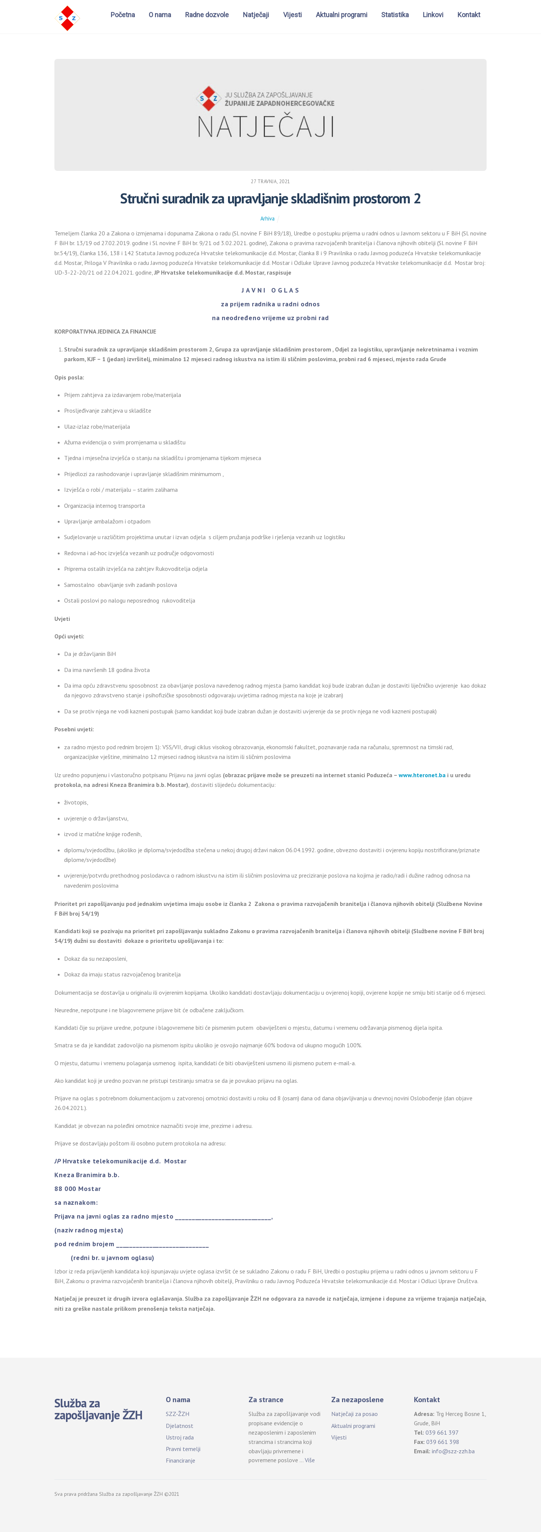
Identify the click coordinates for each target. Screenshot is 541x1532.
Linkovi (433, 15)
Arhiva (267, 218)
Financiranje (180, 1460)
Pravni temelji (183, 1449)
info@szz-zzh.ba (453, 1451)
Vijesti (292, 15)
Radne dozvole (207, 15)
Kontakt (469, 15)
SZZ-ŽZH (177, 1413)
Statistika (395, 15)
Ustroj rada (180, 1437)
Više (310, 1460)
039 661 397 (442, 1432)
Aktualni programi (341, 15)
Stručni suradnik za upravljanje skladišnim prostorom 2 (270, 198)
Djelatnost (179, 1425)
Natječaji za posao (354, 1413)
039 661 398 (442, 1441)
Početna (123, 15)
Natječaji (256, 15)
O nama (160, 15)
